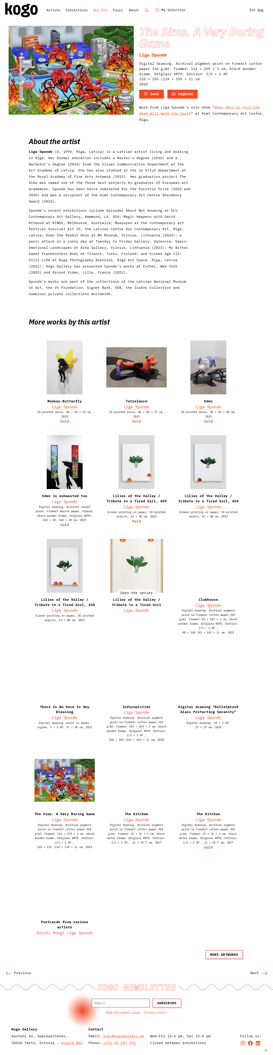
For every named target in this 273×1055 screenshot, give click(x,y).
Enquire (182, 94)
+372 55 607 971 (119, 1042)
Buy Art (104, 10)
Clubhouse (208, 599)
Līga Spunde (153, 55)
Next (258, 973)
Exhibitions (79, 10)
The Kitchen (208, 814)
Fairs (123, 10)
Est (251, 10)
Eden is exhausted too (64, 496)
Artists (54, 10)
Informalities (136, 706)
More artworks (224, 954)
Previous (18, 973)
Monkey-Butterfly (64, 401)
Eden (208, 401)
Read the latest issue (123, 1012)
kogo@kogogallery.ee (123, 1036)
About (140, 10)
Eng (259, 10)
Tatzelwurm (136, 401)
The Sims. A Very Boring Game (64, 814)
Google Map (72, 1042)
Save (151, 94)
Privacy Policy (155, 1012)
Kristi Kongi (51, 932)
